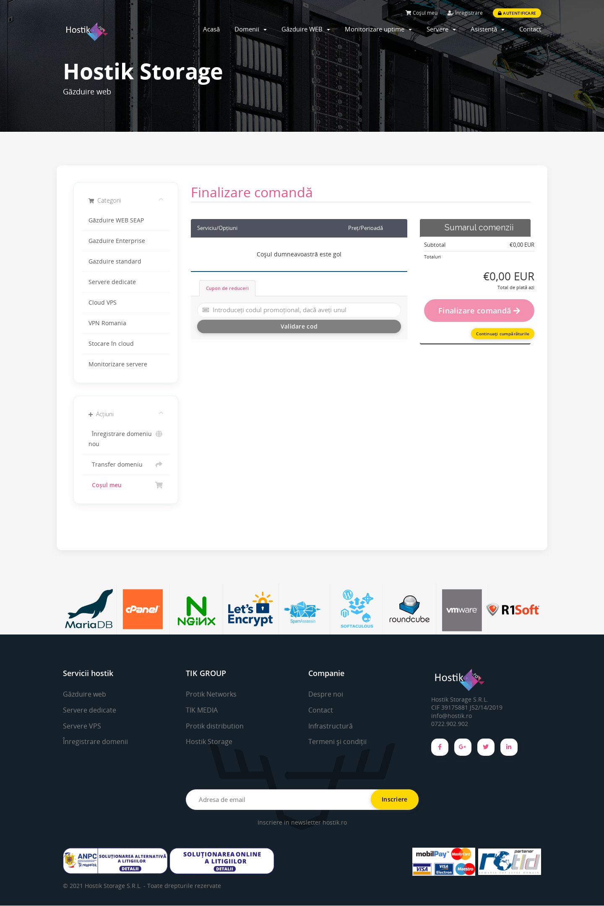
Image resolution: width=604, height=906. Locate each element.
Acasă (211, 29)
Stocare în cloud (111, 343)
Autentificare (517, 13)
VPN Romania (107, 323)
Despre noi (325, 694)
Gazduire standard (115, 261)
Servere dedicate (112, 282)
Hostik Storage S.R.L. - (116, 886)
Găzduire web (84, 694)
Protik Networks (211, 694)
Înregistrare (465, 12)
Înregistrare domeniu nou (126, 438)
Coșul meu (421, 12)
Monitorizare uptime (378, 29)
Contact (530, 29)
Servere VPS (82, 726)
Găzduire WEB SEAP (116, 220)
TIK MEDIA (202, 710)
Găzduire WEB (305, 29)
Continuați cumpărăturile (502, 334)
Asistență (488, 29)
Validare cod (299, 326)
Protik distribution (215, 726)
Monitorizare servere (118, 364)
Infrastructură (330, 726)
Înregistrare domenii (95, 741)
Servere (441, 29)
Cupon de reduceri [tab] (227, 288)
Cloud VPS (103, 302)
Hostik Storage (209, 741)
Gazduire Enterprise (117, 241)
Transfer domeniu (126, 465)
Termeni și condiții (337, 741)
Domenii (250, 29)
